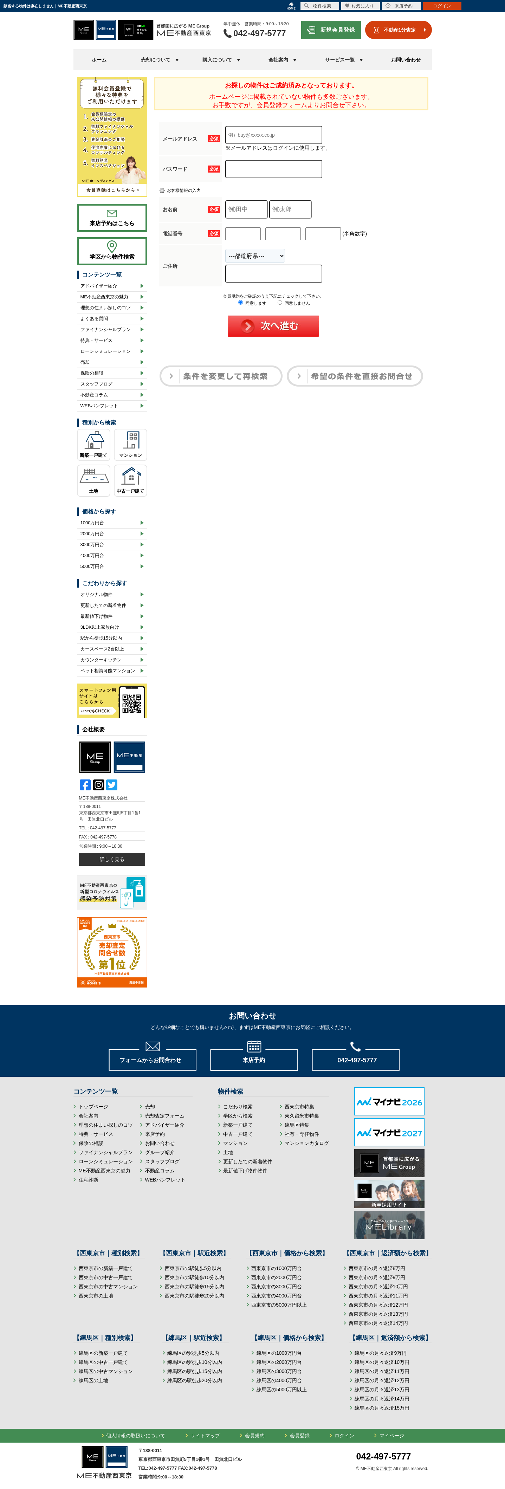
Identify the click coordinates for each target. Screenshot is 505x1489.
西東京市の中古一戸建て (106, 1277)
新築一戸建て (93, 455)
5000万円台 (92, 566)
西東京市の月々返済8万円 (377, 1268)
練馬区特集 (297, 1125)
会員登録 (300, 1435)
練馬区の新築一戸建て (103, 1353)
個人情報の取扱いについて (135, 1435)
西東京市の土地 (96, 1296)
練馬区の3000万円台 (279, 1371)
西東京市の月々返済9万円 (377, 1277)
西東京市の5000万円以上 (278, 1305)
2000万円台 (92, 533)
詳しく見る (112, 859)
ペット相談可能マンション (107, 670)
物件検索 (317, 5)
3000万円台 (92, 544)
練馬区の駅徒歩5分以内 (193, 1353)
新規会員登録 (338, 30)
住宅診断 (88, 1180)
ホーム (99, 60)
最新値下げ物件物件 (245, 1170)
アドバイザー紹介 (98, 286)
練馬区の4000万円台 (279, 1380)
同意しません (294, 303)
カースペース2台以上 (102, 649)
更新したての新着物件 (103, 605)
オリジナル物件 (96, 594)
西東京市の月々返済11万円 (378, 1296)
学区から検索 (238, 1116)
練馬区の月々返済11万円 (382, 1371)
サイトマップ (205, 1435)
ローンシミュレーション (105, 351)
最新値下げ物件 (96, 616)
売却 (85, 362)
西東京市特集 (299, 1106)
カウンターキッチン (101, 659)
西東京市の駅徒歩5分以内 (193, 1268)
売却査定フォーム (164, 1116)
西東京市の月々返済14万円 (378, 1323)
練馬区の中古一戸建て (103, 1362)
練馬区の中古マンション (106, 1371)
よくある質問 (94, 318)
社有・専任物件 (302, 1134)
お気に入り (360, 5)
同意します (252, 303)
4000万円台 (92, 555)
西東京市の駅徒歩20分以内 (195, 1296)
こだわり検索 (238, 1106)
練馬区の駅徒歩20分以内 (194, 1380)
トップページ (93, 1106)
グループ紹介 (160, 1152)
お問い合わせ (406, 60)
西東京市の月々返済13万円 (378, 1314)
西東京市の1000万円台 (276, 1268)
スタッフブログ (96, 384)
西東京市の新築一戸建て (106, 1268)
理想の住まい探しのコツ (105, 307)
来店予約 (155, 1134)
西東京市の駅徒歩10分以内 (195, 1277)
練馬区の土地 (93, 1380)
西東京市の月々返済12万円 (378, 1305)
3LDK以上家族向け (99, 627)
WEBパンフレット (99, 405)
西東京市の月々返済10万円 (378, 1286)
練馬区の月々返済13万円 (382, 1389)
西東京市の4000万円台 (276, 1296)
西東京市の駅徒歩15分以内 (195, 1286)
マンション (130, 455)
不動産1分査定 (400, 30)
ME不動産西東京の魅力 (104, 296)
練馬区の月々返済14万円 (382, 1398)
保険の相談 (91, 373)
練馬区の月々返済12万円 (382, 1380)
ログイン (344, 1435)
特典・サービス (96, 340)
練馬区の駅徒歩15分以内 (194, 1371)
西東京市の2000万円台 (276, 1277)
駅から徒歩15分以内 (101, 638)
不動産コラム (94, 394)
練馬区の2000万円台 (279, 1362)
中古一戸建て (130, 491)
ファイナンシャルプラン (105, 329)
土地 (93, 491)
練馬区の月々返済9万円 (381, 1353)
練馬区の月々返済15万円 (382, 1408)
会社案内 (88, 1116)
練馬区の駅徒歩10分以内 (194, 1362)
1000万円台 (92, 522)
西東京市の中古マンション (108, 1286)
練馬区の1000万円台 (279, 1353)
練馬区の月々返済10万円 (382, 1362)
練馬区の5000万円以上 (282, 1389)
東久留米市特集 (302, 1116)
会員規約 (255, 1435)
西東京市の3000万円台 (276, 1286)
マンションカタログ (307, 1143)
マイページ (392, 1435)
